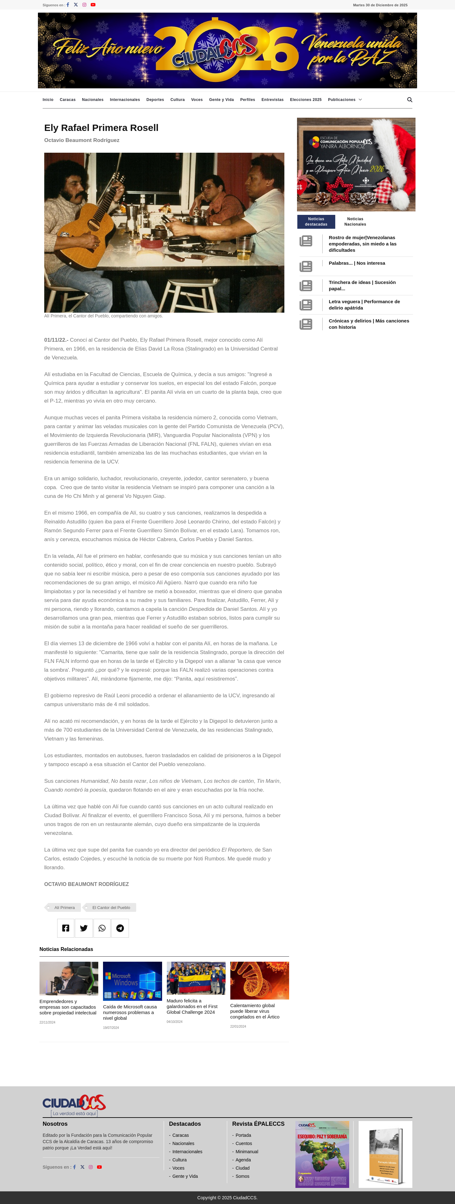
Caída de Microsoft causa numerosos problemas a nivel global (130, 1012)
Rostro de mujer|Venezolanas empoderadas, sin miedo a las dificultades (363, 244)
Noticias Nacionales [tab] (355, 222)
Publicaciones (341, 99)
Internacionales (125, 99)
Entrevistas (273, 99)
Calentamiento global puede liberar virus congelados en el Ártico (255, 1011)
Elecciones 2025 (306, 99)
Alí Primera (65, 907)
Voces (197, 99)
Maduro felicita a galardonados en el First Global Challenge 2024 (192, 1006)
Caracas (68, 99)
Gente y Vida (221, 99)
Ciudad (243, 1168)
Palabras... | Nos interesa (357, 263)
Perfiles (247, 99)
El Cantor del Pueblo (111, 907)
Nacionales (93, 99)
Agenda (243, 1159)
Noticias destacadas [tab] (316, 222)
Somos (243, 1176)
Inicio (48, 99)
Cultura (177, 99)
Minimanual (247, 1151)
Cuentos (244, 1143)
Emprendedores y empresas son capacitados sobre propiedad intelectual (67, 1007)
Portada (243, 1135)
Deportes (155, 99)
